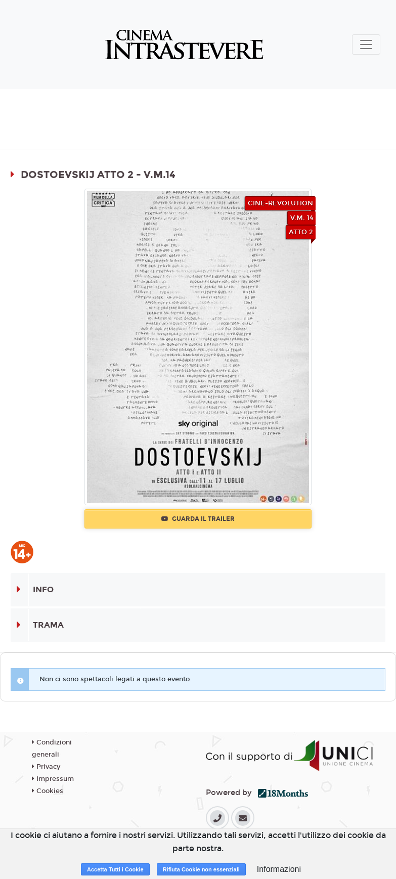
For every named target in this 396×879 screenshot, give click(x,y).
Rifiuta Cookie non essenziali (201, 869)
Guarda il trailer (198, 518)
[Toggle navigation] (366, 44)
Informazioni (279, 869)
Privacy (46, 767)
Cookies (47, 791)
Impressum (53, 779)
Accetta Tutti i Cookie (115, 869)
